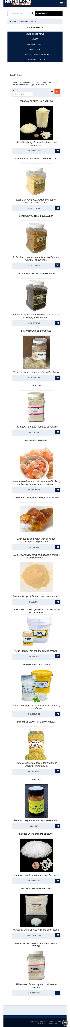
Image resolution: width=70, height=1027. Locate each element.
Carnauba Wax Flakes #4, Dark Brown (36, 273)
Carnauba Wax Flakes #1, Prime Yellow (36, 159)
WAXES (35, 39)
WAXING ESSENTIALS (35, 34)
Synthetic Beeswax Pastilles (36, 889)
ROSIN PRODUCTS (35, 44)
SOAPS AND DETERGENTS (35, 60)
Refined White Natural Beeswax (36, 834)
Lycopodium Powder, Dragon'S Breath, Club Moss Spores (36, 611)
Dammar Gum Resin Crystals (36, 331)
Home (12, 21)
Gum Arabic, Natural (36, 440)
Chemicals (24, 21)
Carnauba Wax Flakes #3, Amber (36, 216)
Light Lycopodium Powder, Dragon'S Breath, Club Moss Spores (36, 556)
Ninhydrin (36, 779)
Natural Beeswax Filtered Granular (36, 722)
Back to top (65, 1023)
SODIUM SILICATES (35, 49)
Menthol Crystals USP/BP (36, 664)
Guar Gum (36, 386)
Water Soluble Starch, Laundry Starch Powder (36, 944)
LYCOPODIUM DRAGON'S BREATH (35, 55)
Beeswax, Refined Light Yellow (36, 101)
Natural (33, 21)
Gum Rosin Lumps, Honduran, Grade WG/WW (36, 498)
